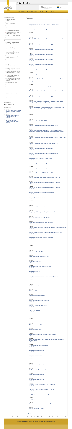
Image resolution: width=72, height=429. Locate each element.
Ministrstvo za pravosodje (44, 421)
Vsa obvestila (30, 18)
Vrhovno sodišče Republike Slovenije (24, 421)
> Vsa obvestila (18, 123)
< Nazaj (29, 413)
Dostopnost (52, 421)
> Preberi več (8, 112)
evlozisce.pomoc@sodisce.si (9, 104)
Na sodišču (35, 421)
